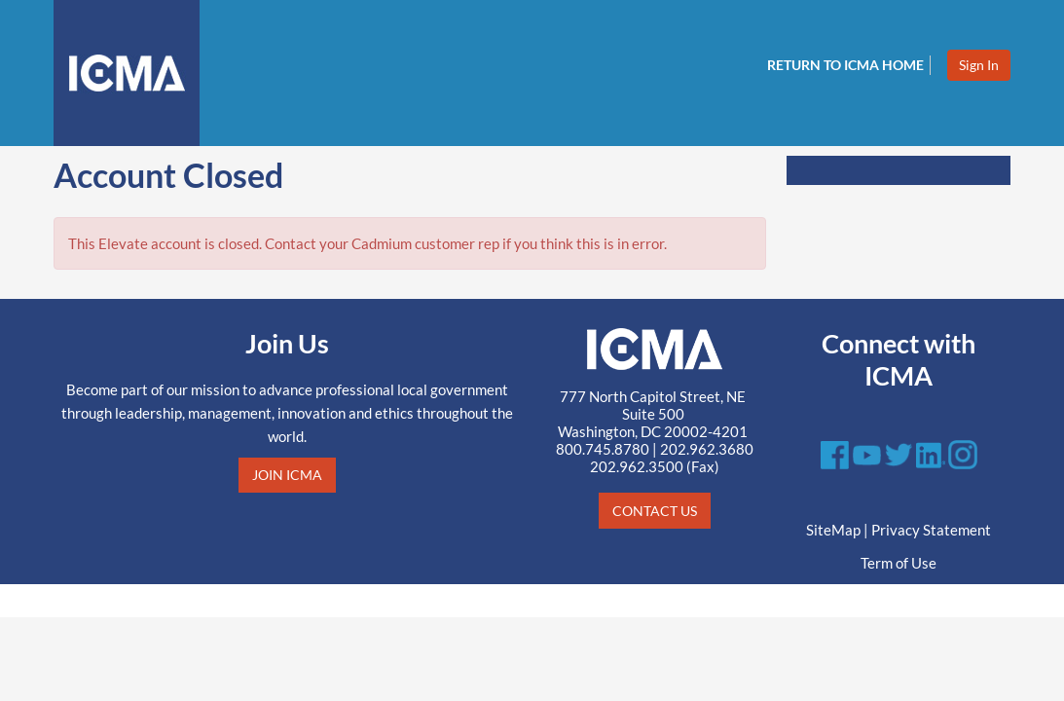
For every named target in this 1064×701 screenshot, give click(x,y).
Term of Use (898, 563)
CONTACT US (654, 510)
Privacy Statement (931, 529)
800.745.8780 (602, 449)
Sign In (979, 64)
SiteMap (833, 529)
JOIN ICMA (287, 474)
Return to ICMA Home (845, 64)
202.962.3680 (706, 449)
